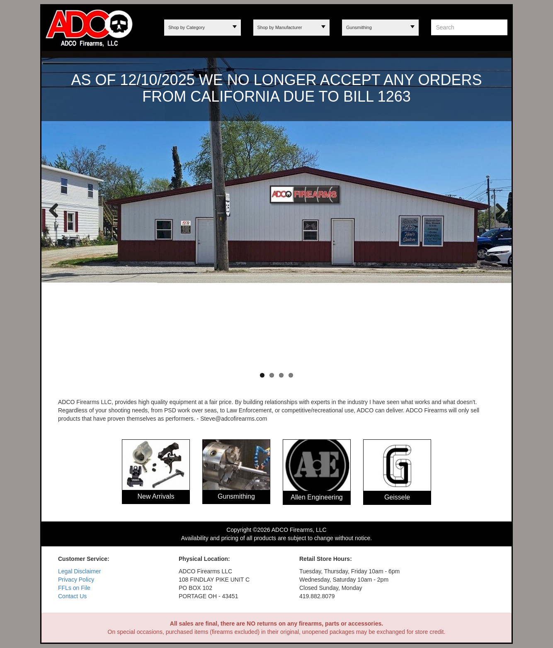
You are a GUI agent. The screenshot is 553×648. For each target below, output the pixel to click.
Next (497, 210)
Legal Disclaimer (79, 571)
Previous (54, 210)
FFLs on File (74, 588)
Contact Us (72, 596)
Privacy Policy (76, 579)
